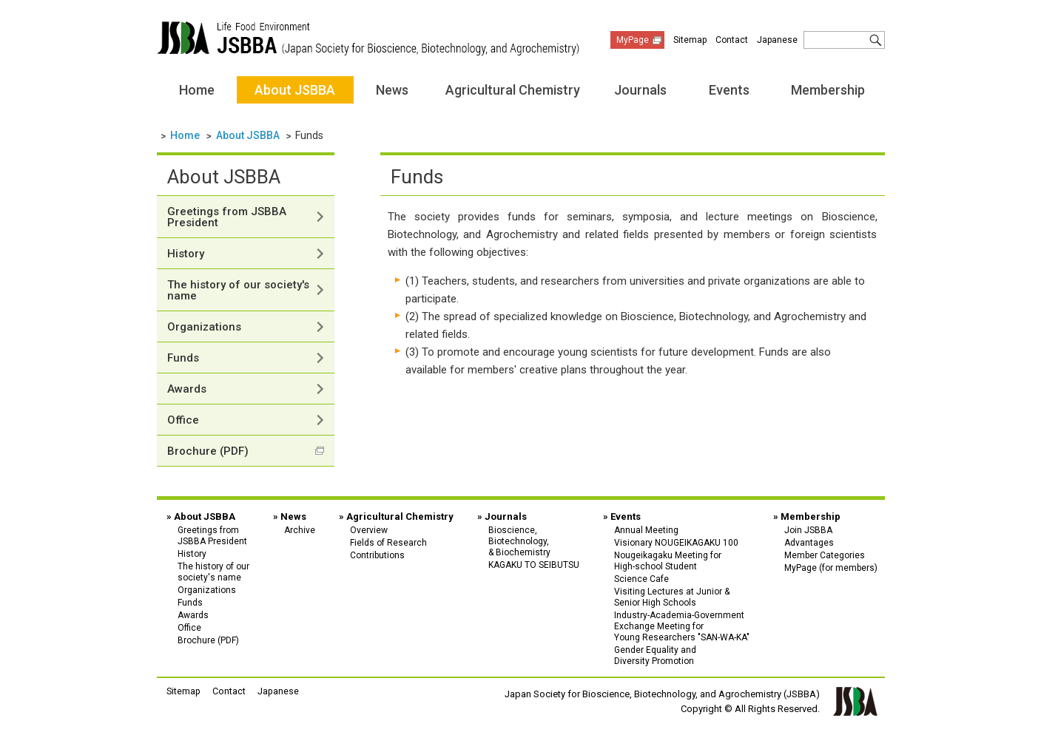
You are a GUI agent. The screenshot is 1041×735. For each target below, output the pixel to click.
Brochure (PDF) (208, 451)
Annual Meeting (646, 530)
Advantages (809, 543)
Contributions (377, 555)
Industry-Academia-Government (681, 626)
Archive (299, 530)
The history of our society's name (238, 290)
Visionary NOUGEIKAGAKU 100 (676, 543)
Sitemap (690, 40)
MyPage (632, 40)
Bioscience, (533, 541)
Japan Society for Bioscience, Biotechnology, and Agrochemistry (368, 38)
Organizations (204, 326)
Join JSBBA (808, 530)
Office (183, 420)
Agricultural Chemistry (512, 90)
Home (197, 90)
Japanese (777, 40)
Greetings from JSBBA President (226, 217)
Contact (731, 40)
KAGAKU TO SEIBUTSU (533, 565)
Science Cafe (641, 579)
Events (729, 90)
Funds (183, 358)
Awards (186, 389)
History (185, 253)
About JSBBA (295, 90)
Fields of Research (388, 543)
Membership (828, 90)
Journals (640, 90)
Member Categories (824, 555)
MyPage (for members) (830, 568)
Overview (369, 530)
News (392, 90)
